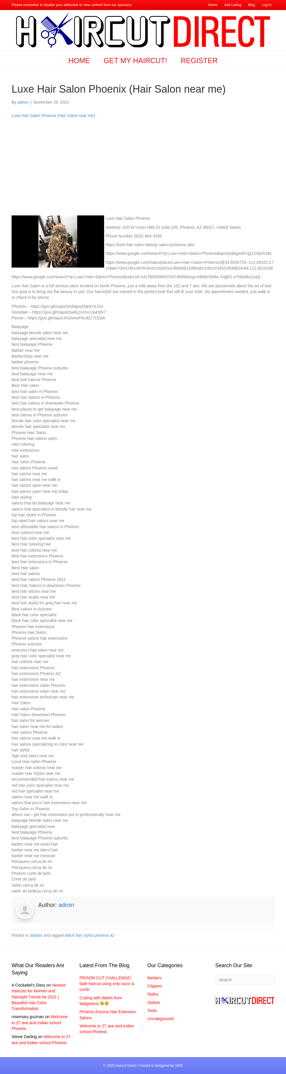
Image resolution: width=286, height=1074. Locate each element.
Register (199, 60)
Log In (266, 5)
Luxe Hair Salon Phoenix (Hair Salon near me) (53, 115)
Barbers (154, 978)
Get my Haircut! (135, 60)
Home (212, 5)
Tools (152, 1010)
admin (66, 905)
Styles (152, 994)
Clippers (154, 986)
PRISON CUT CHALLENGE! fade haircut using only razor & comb (107, 984)
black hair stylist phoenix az (89, 935)
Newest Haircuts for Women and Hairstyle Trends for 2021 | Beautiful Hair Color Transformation (38, 997)
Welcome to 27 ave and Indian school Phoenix (40, 1022)
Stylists (35, 935)
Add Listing (232, 5)
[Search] (244, 980)
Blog (251, 5)
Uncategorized (160, 1018)
